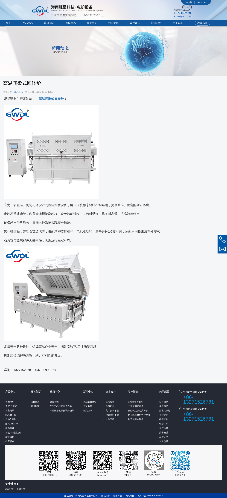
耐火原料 (9, 437)
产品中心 (28, 23)
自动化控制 (10, 419)
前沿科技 (35, 406)
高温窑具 (9, 428)
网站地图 (130, 495)
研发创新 (49, 23)
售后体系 (163, 423)
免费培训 (110, 406)
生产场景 (163, 428)
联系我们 (156, 23)
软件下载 (110, 419)
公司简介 (163, 401)
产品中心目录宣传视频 (61, 406)
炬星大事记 (164, 410)
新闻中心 (92, 23)
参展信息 (163, 406)
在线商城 (202, 23)
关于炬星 (178, 23)
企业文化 (163, 415)
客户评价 (135, 23)
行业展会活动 (89, 401)
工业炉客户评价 (135, 406)
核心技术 (35, 401)
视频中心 (71, 23)
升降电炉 (21, 489)
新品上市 (18, 92)
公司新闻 (87, 406)
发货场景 (163, 441)
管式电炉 (9, 489)
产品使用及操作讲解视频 (62, 410)
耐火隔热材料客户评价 (139, 415)
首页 (8, 23)
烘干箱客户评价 (135, 419)
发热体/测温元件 (13, 432)
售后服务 (110, 401)
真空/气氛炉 (11, 406)
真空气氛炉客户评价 (138, 410)
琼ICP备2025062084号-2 (150, 495)
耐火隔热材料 (12, 423)
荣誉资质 (163, 432)
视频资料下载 (112, 415)
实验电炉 (9, 401)
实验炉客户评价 (135, 401)
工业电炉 (9, 410)
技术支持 (113, 23)
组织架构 (163, 419)
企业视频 (54, 401)
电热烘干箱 (10, 415)
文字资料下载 (112, 410)
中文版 (189, 2)
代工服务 (9, 441)
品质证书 (163, 437)
